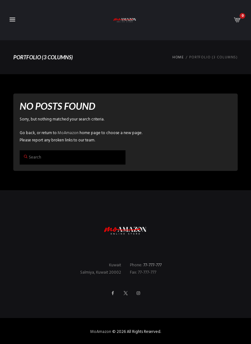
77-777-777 (152, 265)
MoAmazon (68, 133)
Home (178, 57)
